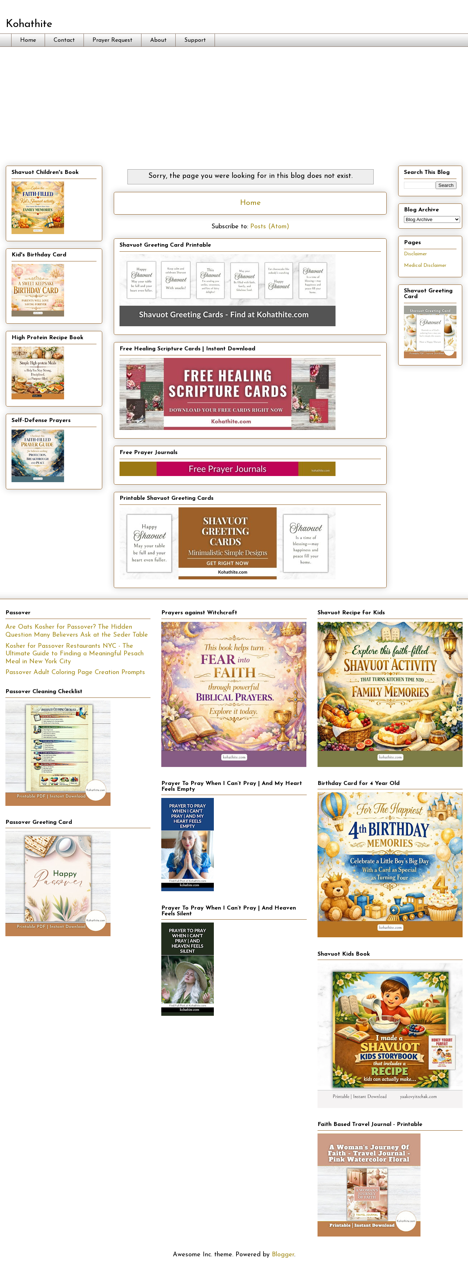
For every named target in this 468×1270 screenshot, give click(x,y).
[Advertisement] (234, 100)
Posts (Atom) (269, 226)
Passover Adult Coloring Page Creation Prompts (75, 672)
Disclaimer (415, 254)
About (158, 40)
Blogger (283, 1254)
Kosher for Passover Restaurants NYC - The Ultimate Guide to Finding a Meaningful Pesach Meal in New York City (74, 654)
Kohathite (29, 24)
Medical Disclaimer (425, 265)
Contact (64, 40)
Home (28, 40)
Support (195, 40)
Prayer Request (112, 40)
